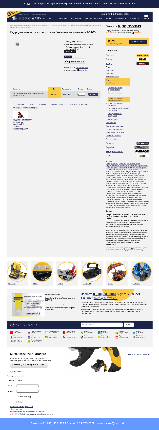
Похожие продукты (78, 104)
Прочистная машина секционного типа (115, 94)
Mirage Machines (93, 18)
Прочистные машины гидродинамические (115, 99)
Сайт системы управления (25, 414)
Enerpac (32, 18)
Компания (120, 18)
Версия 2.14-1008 (47, 414)
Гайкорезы (124, 183)
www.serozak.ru (15, 25)
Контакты (134, 18)
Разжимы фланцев (112, 181)
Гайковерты (122, 197)
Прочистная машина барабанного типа (115, 89)
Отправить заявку (74, 61)
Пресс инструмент (112, 119)
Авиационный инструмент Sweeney (118, 207)
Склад (146, 18)
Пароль (10, 391)
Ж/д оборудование (141, 203)
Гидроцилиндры (121, 195)
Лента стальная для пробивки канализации (118, 109)
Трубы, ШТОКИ (121, 177)
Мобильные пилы (117, 189)
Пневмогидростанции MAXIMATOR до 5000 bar (129, 179)
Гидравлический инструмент (116, 201)
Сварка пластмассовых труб (122, 174)
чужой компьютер (24, 397)
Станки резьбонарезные (114, 129)
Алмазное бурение (112, 77)
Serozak (63, 18)
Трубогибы (109, 73)
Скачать (68, 57)
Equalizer (76, 18)
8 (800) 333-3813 (129, 26)
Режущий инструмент (138, 205)
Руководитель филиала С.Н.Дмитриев (127, 215)
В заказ (93, 94)
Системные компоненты (134, 199)
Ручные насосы (133, 183)
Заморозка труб (111, 139)
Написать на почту (143, 354)
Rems (42, 18)
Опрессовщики (111, 123)
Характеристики (58, 104)
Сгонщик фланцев (126, 181)
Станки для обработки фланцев (128, 185)
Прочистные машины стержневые (115, 104)
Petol (109, 18)
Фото (32, 104)
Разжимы (138, 197)
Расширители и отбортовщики (116, 176)
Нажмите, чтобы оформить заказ (29, 364)
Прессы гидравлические (129, 172)
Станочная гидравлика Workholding (118, 205)
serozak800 (137, 33)
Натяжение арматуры (134, 201)
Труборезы (109, 70)
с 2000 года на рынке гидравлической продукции (32, 14)
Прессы (115, 197)
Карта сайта (131, 354)
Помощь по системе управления (21, 407)
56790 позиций (20, 354)
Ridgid (52, 18)
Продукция (26, 25)
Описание (20, 104)
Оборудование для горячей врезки (118, 187)
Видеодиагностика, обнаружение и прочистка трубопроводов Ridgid (61, 25)
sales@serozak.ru (112, 33)
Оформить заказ (137, 42)
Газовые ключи (133, 176)
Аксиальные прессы (113, 172)
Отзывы (109, 211)
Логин (10, 386)
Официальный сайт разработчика (27, 411)
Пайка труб (136, 174)
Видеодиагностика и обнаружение (115, 115)
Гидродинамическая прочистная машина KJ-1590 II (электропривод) (20, 124)
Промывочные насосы (113, 136)
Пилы (108, 67)
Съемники (130, 197)
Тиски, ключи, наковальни (115, 132)
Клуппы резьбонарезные (114, 126)
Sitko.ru (20, 371)
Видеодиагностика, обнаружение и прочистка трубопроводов (115, 82)
